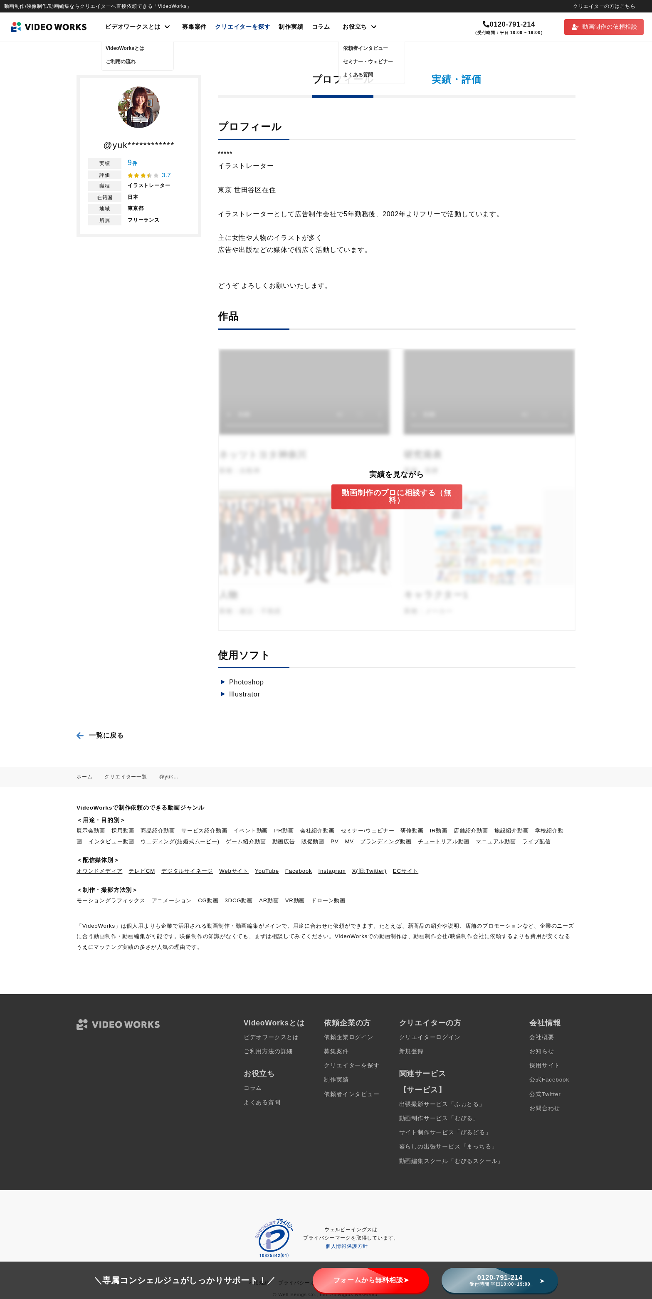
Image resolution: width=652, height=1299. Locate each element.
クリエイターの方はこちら (604, 6)
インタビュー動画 (111, 841)
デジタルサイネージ (187, 871)
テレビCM (141, 871)
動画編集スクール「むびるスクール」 (451, 1161)
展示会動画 (91, 830)
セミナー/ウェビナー (368, 830)
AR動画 (269, 900)
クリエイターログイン (430, 1037)
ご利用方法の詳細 (268, 1051)
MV (349, 841)
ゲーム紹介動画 (246, 841)
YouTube (267, 871)
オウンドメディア (99, 871)
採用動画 (122, 830)
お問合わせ (544, 1108)
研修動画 (411, 830)
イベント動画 (250, 830)
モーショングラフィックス (111, 900)
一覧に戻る (106, 735)
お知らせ (541, 1051)
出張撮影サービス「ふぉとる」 (442, 1104)
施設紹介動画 (511, 830)
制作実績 (291, 27)
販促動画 (312, 841)
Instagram (332, 871)
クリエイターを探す (242, 27)
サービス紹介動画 (204, 830)
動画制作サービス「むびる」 (439, 1118)
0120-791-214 (509, 24)
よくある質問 (262, 1102)
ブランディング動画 (386, 841)
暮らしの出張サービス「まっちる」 (448, 1146)
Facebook (298, 871)
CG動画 (208, 900)
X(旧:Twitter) (369, 871)
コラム (321, 27)
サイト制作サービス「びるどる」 (445, 1132)
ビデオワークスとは (271, 1037)
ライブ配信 (536, 841)
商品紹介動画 (158, 830)
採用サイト (544, 1065)
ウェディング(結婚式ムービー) (180, 841)
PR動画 (284, 830)
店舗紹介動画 (471, 830)
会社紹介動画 (317, 830)
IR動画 (438, 830)
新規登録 (411, 1051)
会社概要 (541, 1037)
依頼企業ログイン (348, 1037)
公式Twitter (545, 1094)
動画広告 (283, 841)
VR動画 (295, 900)
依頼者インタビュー (351, 1094)
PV (334, 841)
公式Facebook (549, 1080)
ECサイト (405, 871)
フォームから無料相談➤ (371, 1280)
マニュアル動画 (496, 841)
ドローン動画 (328, 900)
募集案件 (194, 27)
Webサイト (234, 871)
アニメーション (172, 900)
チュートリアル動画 (443, 841)
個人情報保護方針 (347, 1246)
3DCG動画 (239, 900)
